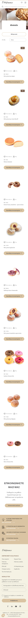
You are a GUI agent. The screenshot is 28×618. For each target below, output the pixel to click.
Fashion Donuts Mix (9, 376)
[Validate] (14, 600)
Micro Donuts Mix (8, 461)
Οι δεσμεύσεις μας (19, 566)
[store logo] (7, 2)
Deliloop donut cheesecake (11, 290)
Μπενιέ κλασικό (8, 162)
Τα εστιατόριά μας (6, 571)
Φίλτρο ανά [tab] (14, 34)
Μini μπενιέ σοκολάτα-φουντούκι (12, 333)
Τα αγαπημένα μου (21, 2)
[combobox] (14, 6)
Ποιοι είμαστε (5, 559)
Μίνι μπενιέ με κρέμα (9, 76)
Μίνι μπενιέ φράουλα (9, 247)
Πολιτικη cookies (18, 561)
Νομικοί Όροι (17, 559)
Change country (6, 569)
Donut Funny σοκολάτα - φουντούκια (13, 204)
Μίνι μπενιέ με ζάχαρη (9, 419)
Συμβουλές (17, 569)
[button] (14, 82)
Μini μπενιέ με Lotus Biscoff (11, 119)
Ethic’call (4, 566)
